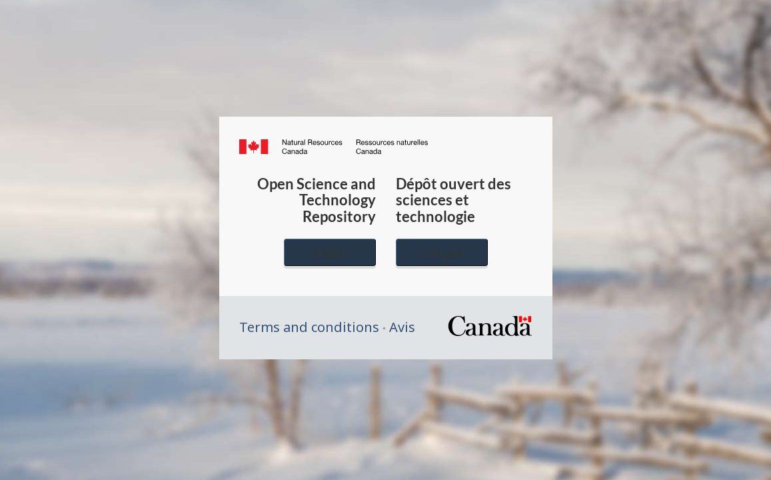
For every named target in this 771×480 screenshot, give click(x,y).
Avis (402, 327)
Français (441, 252)
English (330, 252)
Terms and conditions (309, 327)
